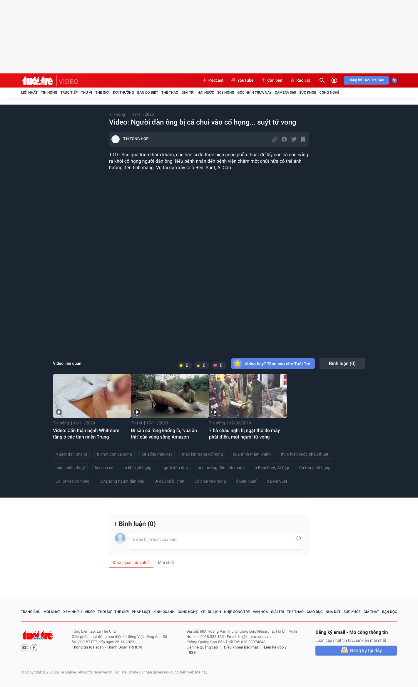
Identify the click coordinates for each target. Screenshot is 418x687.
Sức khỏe (307, 92)
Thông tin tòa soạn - (89, 647)
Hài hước (206, 92)
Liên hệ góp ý (275, 647)
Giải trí (187, 92)
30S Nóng (225, 92)
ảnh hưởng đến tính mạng (221, 468)
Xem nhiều (72, 612)
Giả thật (371, 612)
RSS (192, 653)
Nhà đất (333, 612)
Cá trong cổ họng (314, 468)
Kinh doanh (164, 612)
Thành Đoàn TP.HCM (124, 647)
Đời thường (123, 92)
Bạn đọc (389, 612)
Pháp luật (141, 612)
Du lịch (214, 612)
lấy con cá (104, 468)
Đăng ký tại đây (366, 650)
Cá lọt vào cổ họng (72, 481)
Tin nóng (49, 92)
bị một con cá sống (114, 454)
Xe (202, 612)
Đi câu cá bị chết (169, 481)
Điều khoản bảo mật (241, 647)
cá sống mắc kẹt (157, 454)
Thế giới (102, 92)
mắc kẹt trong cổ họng (202, 454)
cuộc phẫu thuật (70, 468)
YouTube (242, 80)
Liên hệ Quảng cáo (202, 647)
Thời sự (104, 612)
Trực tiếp (69, 92)
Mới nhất (29, 92)
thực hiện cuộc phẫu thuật (304, 454)
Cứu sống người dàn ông (121, 481)
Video (90, 612)
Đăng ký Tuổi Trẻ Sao (366, 80)
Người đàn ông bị (71, 454)
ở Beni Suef (246, 481)
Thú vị (86, 92)
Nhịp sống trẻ (237, 612)
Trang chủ (31, 612)
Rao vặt (300, 80)
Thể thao (169, 92)
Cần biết (271, 80)
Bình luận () (342, 363)
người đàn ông (174, 468)
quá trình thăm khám (252, 454)
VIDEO (68, 82)
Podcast (213, 80)
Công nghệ (329, 92)
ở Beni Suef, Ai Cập (272, 468)
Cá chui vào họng (210, 481)
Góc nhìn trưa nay (255, 92)
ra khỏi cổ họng (137, 468)
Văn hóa (260, 612)
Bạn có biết (147, 92)
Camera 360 (285, 92)
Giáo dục (314, 612)
